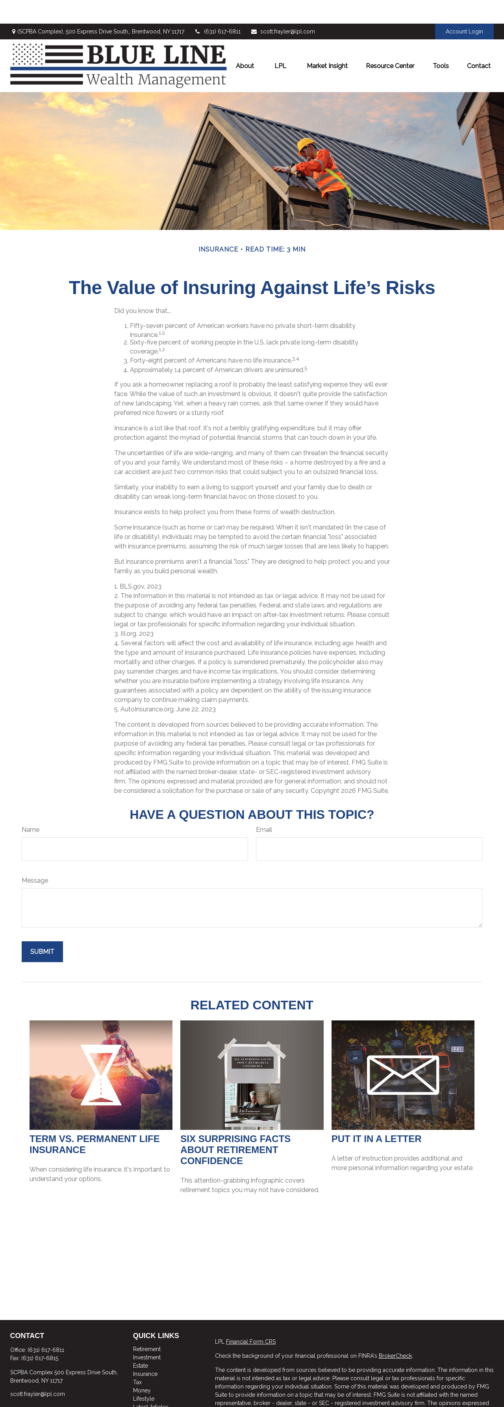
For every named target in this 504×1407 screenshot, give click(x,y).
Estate (140, 1342)
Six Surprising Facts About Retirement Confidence (235, 1126)
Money (142, 1367)
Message (35, 857)
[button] (245, 42)
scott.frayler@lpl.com (282, 8)
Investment (147, 1334)
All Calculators (151, 1400)
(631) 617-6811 (217, 8)
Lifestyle (143, 1375)
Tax (137, 1358)
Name (30, 806)
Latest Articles (151, 1383)
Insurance (145, 1350)
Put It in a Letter (377, 1115)
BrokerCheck (395, 1332)
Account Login (464, 8)
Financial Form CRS (251, 1318)
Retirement (147, 1325)
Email (264, 806)
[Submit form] (42, 928)
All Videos (146, 1391)
